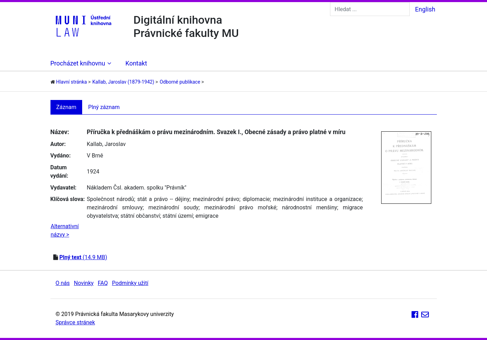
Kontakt (136, 63)
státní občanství (140, 215)
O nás (63, 283)
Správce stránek (75, 322)
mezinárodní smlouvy (115, 207)
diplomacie (256, 199)
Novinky (84, 283)
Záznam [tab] (66, 107)
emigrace (206, 215)
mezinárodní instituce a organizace (317, 199)
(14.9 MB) (83, 257)
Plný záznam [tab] (104, 107)
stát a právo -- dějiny (163, 199)
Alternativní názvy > (65, 230)
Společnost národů (110, 199)
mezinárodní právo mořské (240, 207)
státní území (178, 215)
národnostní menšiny (309, 207)
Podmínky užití (130, 283)
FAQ (103, 283)
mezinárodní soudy (173, 207)
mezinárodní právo (216, 199)
